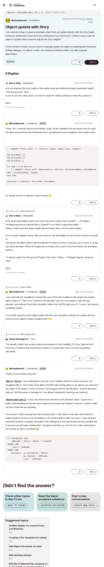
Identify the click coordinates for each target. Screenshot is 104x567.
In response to (21, 211)
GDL (10, 534)
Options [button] (97, 12)
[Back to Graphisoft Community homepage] (17, 5)
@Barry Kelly (13, 381)
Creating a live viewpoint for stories (28, 539)
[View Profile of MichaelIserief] (19, 20)
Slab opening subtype (20, 557)
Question (10, 61)
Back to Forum (16, 507)
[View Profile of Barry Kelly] (15, 83)
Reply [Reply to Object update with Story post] (93, 62)
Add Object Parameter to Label (25, 548)
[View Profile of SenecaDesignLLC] (19, 339)
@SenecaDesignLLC (16, 400)
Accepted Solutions (53, 507)
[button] (74, 62)
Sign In (100, 5)
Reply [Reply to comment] (93, 113)
